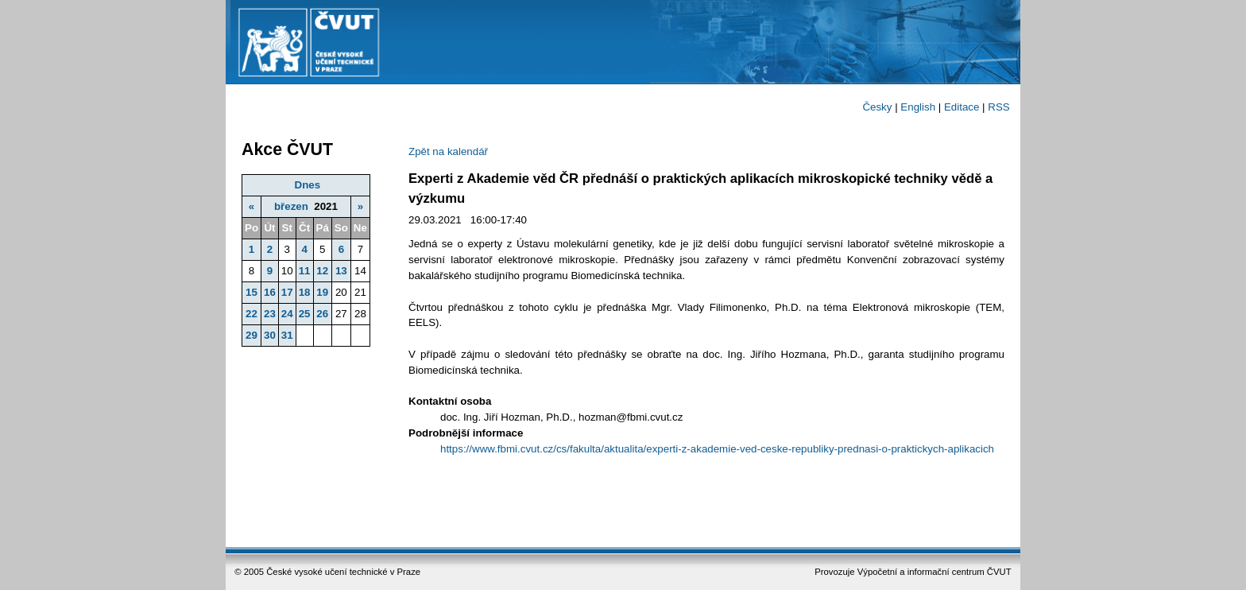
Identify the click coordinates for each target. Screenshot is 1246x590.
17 (287, 292)
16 (270, 292)
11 (305, 271)
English (917, 107)
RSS (998, 107)
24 (287, 314)
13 (341, 271)
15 (251, 292)
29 (251, 335)
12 (322, 271)
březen (291, 206)
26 (322, 314)
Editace (961, 107)
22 (251, 314)
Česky (877, 107)
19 (322, 292)
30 (270, 335)
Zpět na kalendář (448, 151)
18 (305, 292)
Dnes (308, 185)
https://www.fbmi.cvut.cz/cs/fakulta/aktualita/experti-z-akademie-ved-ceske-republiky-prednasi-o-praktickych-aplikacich (717, 449)
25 (305, 314)
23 (270, 314)
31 (287, 335)
